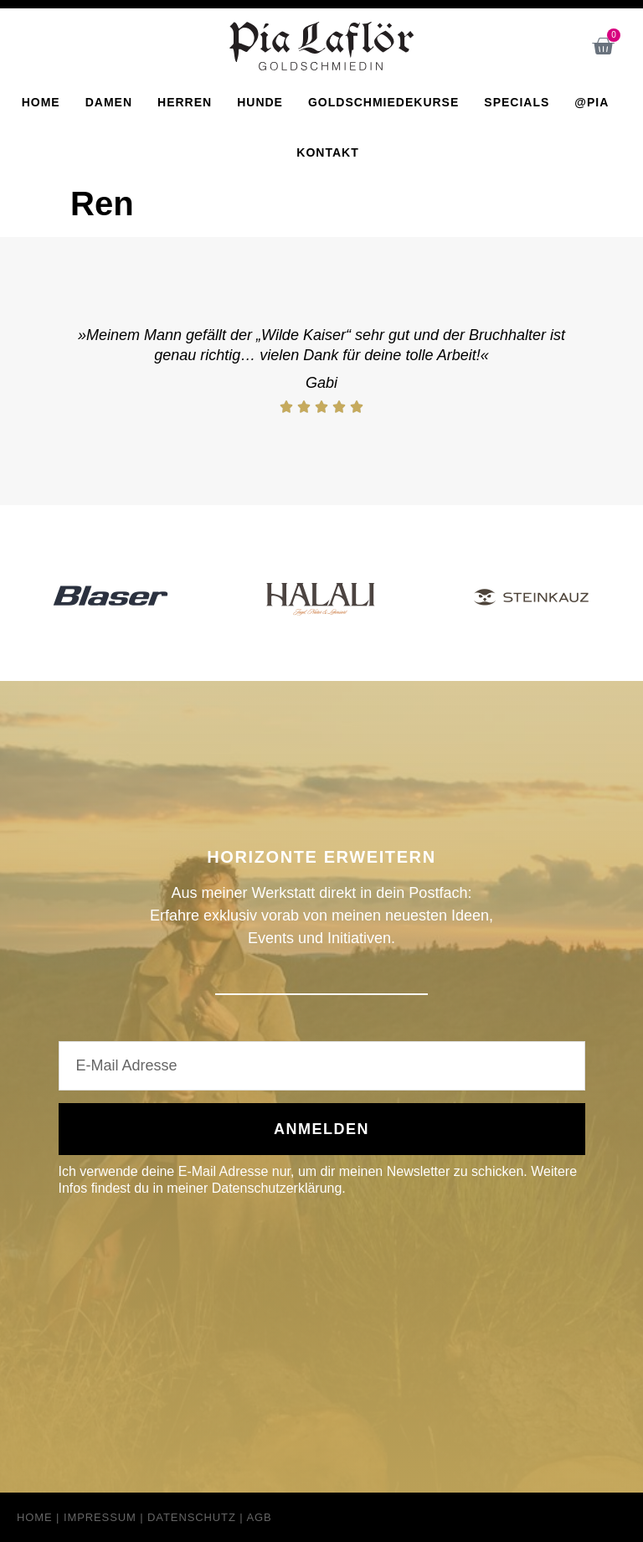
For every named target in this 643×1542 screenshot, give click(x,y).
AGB (258, 1517)
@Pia (591, 102)
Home (41, 102)
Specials (516, 102)
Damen (108, 102)
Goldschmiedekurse (383, 102)
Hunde (260, 102)
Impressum (100, 1517)
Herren (184, 102)
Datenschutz (191, 1517)
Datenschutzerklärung (277, 1188)
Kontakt (327, 152)
